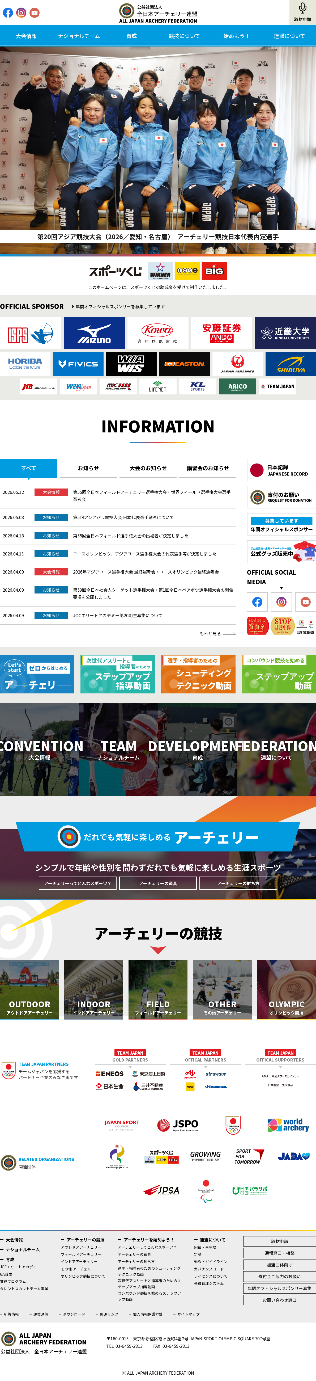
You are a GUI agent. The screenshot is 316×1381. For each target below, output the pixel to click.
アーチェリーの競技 (86, 1243)
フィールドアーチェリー (81, 1257)
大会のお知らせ (148, 468)
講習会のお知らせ (208, 468)
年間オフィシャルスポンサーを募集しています (120, 306)
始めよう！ (237, 36)
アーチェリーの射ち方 (238, 886)
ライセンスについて (211, 1279)
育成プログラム (13, 1284)
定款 (198, 1257)
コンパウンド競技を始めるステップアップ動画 (149, 1299)
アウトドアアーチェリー (81, 1250)
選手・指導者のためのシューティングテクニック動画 (149, 1274)
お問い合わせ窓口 (280, 1303)
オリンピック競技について (83, 1279)
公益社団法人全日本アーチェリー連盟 (158, 12)
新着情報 (11, 1317)
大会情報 (26, 36)
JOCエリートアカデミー (20, 1270)
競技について (184, 36)
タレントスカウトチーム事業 (24, 1291)
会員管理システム (209, 1286)
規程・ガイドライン (211, 1264)
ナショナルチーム (79, 36)
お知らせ (88, 468)
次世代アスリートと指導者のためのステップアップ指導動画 (149, 1286)
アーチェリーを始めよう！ (149, 1243)
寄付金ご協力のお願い (279, 1279)
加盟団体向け (279, 1268)
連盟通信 (40, 1317)
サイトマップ (188, 1317)
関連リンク (109, 1317)
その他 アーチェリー (78, 1271)
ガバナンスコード (209, 1271)
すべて (28, 468)
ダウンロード (74, 1317)
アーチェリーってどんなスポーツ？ (78, 886)
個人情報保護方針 (148, 1317)
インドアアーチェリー (79, 1264)
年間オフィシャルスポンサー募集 (279, 1291)
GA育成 (6, 1277)
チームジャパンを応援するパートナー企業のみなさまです (57, 1073)
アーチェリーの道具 (158, 886)
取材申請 (302, 19)
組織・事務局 (205, 1250)
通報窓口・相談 (279, 1256)
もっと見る (210, 633)
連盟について (289, 36)
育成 (131, 36)
